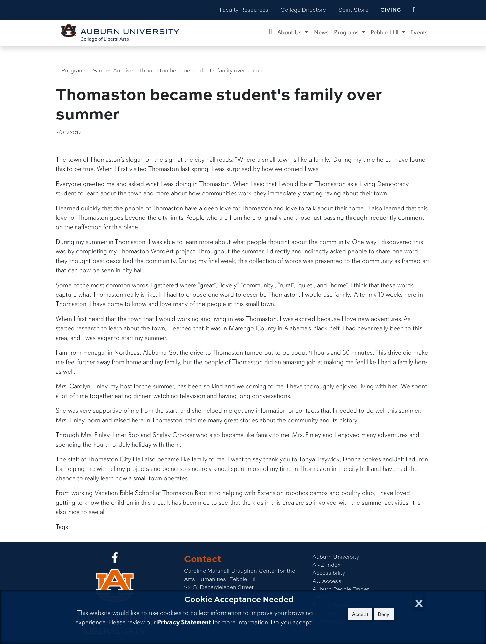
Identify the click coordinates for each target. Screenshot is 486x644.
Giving (390, 10)
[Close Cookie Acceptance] (419, 601)
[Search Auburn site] (428, 10)
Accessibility (328, 572)
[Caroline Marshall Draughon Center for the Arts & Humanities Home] (270, 32)
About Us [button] (290, 32)
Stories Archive (113, 70)
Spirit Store (353, 10)
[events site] (414, 10)
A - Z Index (326, 564)
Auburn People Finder (340, 589)
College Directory (303, 10)
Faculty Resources (244, 10)
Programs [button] (347, 32)
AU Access (326, 581)
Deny (383, 614)
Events (419, 32)
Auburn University (335, 556)
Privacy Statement (184, 622)
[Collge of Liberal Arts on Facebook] (114, 559)
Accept (360, 614)
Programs (74, 70)
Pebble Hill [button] (385, 32)
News (321, 32)
